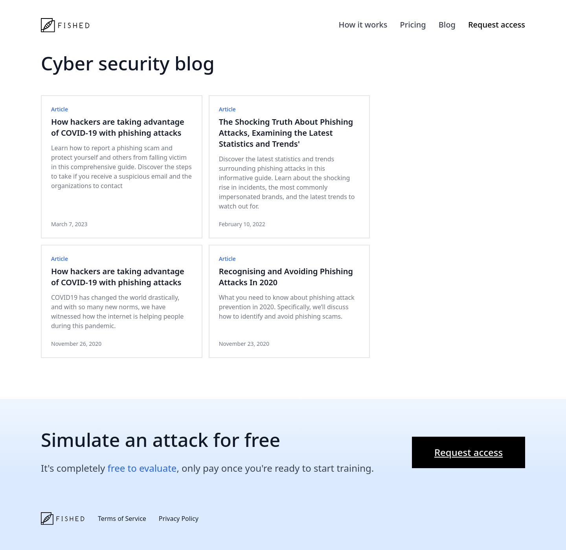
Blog (447, 24)
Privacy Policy (178, 518)
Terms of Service (122, 518)
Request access (496, 24)
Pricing (413, 24)
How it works (362, 24)
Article (59, 109)
